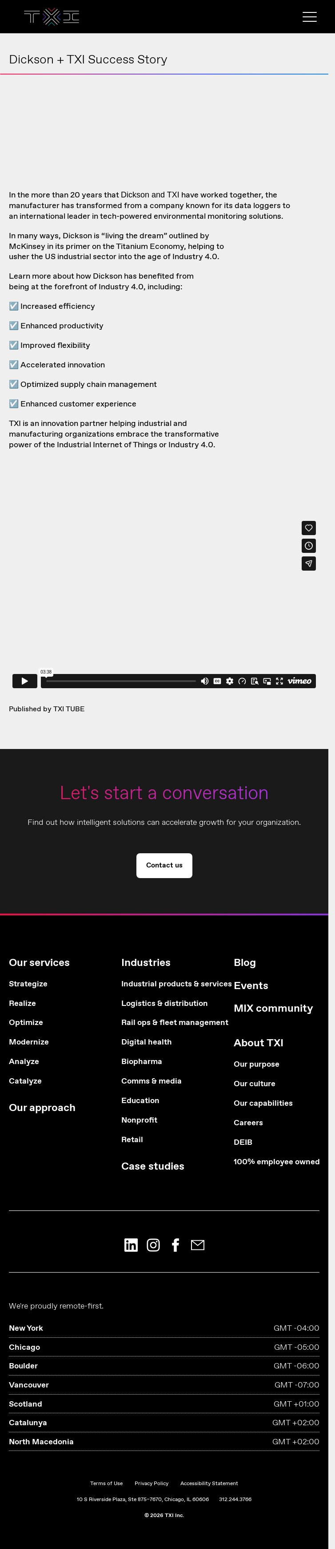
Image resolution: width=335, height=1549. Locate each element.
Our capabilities (263, 1104)
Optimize (26, 1023)
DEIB (243, 1143)
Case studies (152, 1167)
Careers (248, 1123)
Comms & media (151, 1081)
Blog (245, 963)
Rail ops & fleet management (164, 1023)
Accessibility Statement (209, 1483)
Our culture (254, 1084)
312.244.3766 (235, 1499)
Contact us (164, 865)
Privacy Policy (151, 1483)
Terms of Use (106, 1483)
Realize (22, 1004)
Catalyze (25, 1081)
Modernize (29, 1042)
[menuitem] (52, 1039)
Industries (146, 963)
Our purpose (256, 1065)
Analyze (24, 1062)
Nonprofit (139, 1120)
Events (251, 986)
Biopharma (141, 1062)
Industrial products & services (164, 984)
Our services (39, 963)
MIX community (273, 1009)
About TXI (258, 1043)
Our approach (42, 1108)
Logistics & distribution (164, 1004)
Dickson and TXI (150, 194)
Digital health (146, 1042)
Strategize (28, 984)
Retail (132, 1140)
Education (140, 1101)
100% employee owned (276, 1162)
